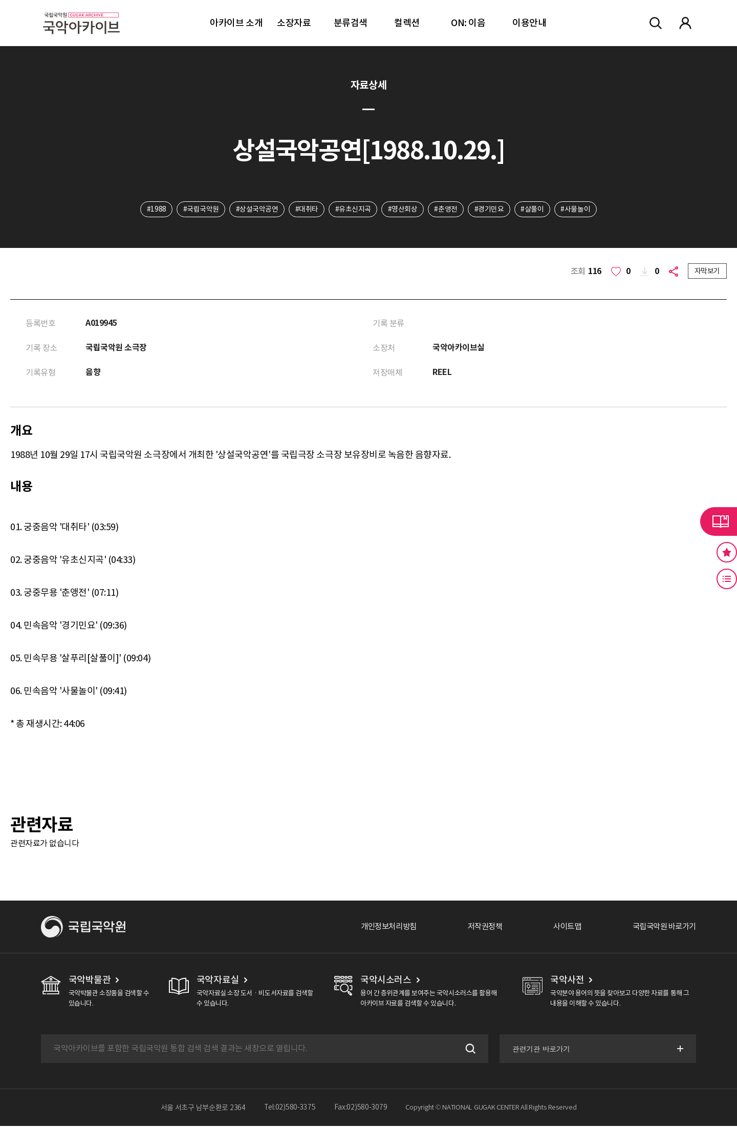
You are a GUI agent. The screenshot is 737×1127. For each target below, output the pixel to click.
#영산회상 (403, 209)
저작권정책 (476, 928)
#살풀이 (534, 209)
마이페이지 (685, 23)
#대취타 (305, 209)
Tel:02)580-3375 (290, 1108)
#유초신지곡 (353, 209)
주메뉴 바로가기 (0, 0)
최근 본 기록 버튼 (727, 579)
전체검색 (655, 23)
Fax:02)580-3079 (360, 1108)
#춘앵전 (446, 209)
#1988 (154, 209)
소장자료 (294, 23)
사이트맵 (561, 928)
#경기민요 (490, 209)
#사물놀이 (578, 209)
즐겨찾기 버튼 (727, 552)
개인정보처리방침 (377, 928)
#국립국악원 (199, 209)
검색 (468, 1049)
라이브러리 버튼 (718, 521)
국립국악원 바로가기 (661, 928)
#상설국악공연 (255, 209)
